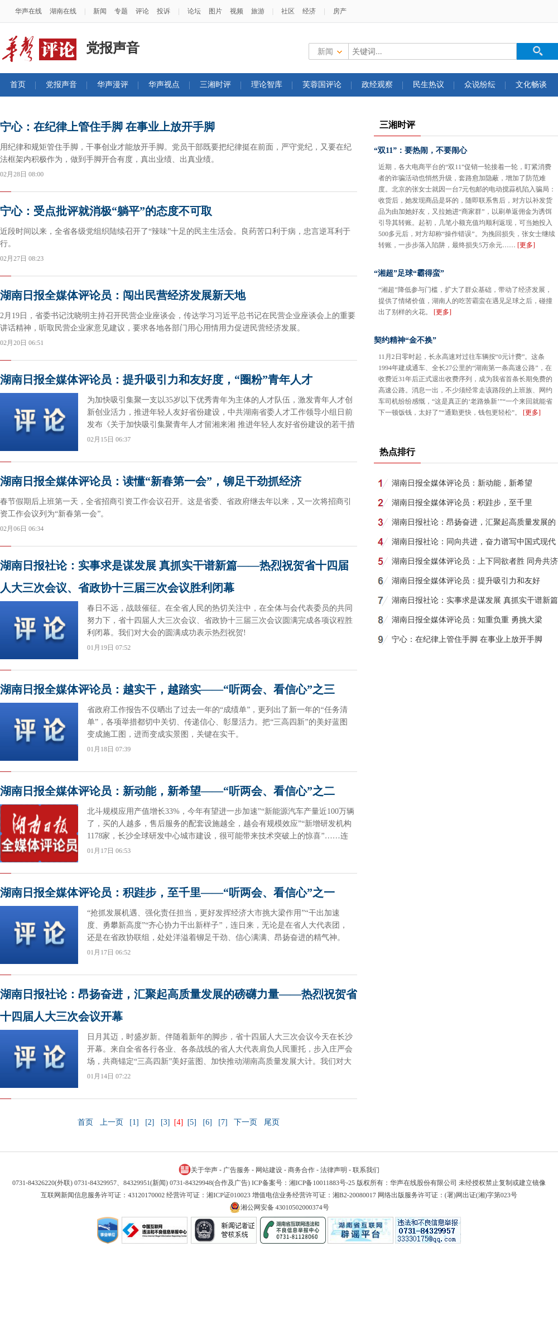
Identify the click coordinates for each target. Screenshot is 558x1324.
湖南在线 (63, 11)
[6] (207, 1122)
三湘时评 (215, 84)
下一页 (245, 1122)
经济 (309, 11)
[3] (165, 1122)
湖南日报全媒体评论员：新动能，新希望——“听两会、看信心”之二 (167, 791)
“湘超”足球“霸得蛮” (409, 273)
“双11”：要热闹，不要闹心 (420, 150)
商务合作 (301, 1170)
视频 (236, 11)
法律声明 (333, 1170)
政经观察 (377, 84)
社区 (288, 11)
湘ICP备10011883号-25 (322, 1183)
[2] (149, 1122)
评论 (142, 11)
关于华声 (198, 1169)
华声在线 (28, 11)
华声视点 (164, 84)
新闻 (100, 11)
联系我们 (366, 1170)
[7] (222, 1122)
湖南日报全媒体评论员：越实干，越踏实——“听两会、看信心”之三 (167, 689)
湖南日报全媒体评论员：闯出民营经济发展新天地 (123, 295)
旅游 (257, 11)
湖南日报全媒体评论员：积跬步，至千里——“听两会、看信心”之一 (167, 892)
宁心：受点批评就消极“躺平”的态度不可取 (106, 211)
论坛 (194, 11)
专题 (121, 11)
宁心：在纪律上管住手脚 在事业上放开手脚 (107, 127)
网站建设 (269, 1170)
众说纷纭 (480, 84)
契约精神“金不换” (405, 340)
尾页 (272, 1122)
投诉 (163, 11)
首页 (18, 84)
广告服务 (236, 1170)
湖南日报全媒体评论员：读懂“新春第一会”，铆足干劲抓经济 (150, 481)
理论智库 (266, 84)
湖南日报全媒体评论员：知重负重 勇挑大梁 (467, 620)
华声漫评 (112, 84)
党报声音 (61, 84)
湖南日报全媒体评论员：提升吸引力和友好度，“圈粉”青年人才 (156, 379)
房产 (340, 11)
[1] (133, 1122)
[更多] (526, 245)
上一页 (111, 1122)
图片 (215, 11)
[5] (191, 1122)
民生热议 (428, 84)
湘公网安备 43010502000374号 (279, 1207)
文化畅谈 (531, 84)
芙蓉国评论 (321, 84)
